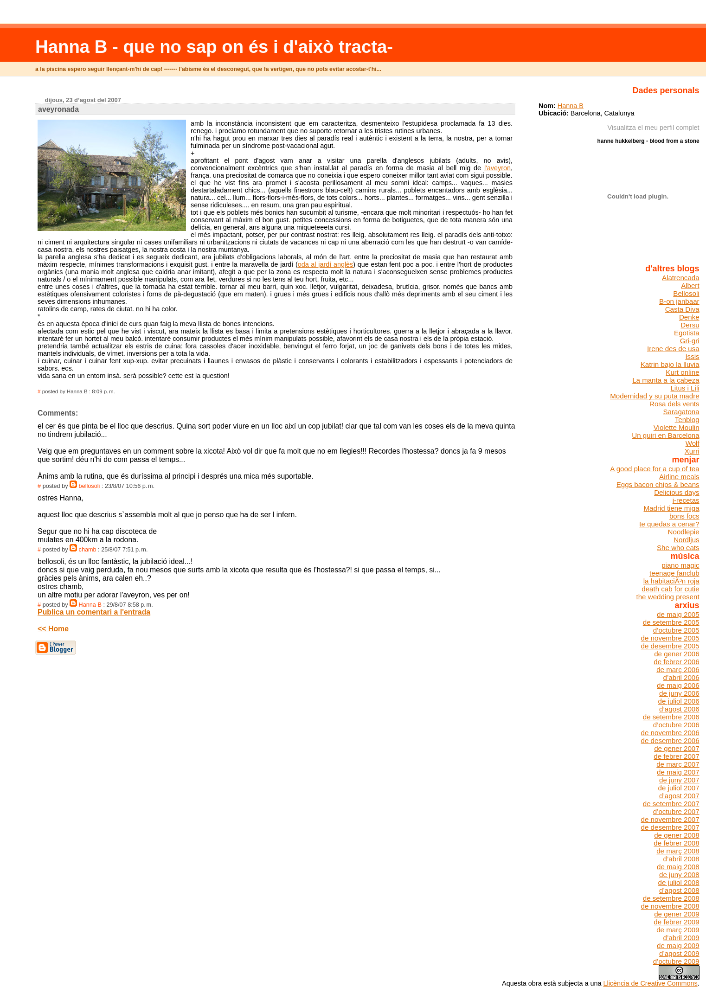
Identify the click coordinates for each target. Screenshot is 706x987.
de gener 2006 (676, 654)
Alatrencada (681, 278)
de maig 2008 (678, 867)
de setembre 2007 (671, 804)
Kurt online (682, 372)
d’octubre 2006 (676, 725)
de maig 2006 (678, 685)
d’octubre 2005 (676, 630)
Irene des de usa (673, 348)
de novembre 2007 (670, 819)
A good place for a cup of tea (654, 469)
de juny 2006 (679, 693)
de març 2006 (677, 669)
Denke (689, 317)
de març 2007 (677, 764)
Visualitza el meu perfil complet (654, 127)
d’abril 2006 (681, 677)
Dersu (689, 325)
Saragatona (681, 412)
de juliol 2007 (679, 788)
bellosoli (89, 486)
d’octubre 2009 (676, 961)
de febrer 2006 (676, 662)
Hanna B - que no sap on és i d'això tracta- (214, 47)
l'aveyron (497, 168)
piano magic (680, 565)
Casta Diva (682, 309)
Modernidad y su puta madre (654, 396)
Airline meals (679, 477)
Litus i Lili (684, 388)
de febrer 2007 (676, 756)
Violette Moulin (677, 427)
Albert (690, 285)
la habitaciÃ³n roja (671, 581)
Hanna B (90, 605)
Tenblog (687, 419)
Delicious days (676, 492)
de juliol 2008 (679, 882)
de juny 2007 (679, 780)
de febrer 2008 (676, 843)
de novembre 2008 (670, 906)
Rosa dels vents (674, 404)
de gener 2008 (676, 835)
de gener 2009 (676, 914)
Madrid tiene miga (672, 508)
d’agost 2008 (679, 890)
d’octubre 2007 (676, 811)
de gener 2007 (676, 748)
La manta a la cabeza (665, 380)
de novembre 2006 (670, 733)
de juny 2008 (679, 874)
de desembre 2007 (670, 827)
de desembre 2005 (670, 646)
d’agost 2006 (679, 709)
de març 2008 (677, 851)
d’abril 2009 (681, 938)
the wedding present (668, 597)
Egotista (687, 333)
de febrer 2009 (676, 922)
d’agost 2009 (679, 953)
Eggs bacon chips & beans (658, 484)
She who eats (678, 547)
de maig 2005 (678, 614)
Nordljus (686, 540)
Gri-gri (690, 341)
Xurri (692, 451)
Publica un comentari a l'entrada (94, 612)
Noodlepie (684, 532)
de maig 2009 (678, 945)
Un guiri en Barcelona (665, 435)
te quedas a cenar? (669, 524)
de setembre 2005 (671, 622)
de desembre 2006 (670, 740)
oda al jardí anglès (325, 264)
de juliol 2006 (679, 701)
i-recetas (686, 500)
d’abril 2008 (681, 859)
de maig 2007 (678, 772)
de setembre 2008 (671, 898)
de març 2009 (677, 930)
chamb (87, 549)
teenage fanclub (674, 573)
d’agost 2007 (679, 796)
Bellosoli (686, 293)
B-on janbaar (679, 301)
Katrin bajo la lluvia (670, 364)
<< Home (53, 629)
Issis (692, 356)
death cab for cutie (670, 589)
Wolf (693, 443)
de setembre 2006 (671, 717)
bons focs (684, 516)
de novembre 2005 (670, 638)
